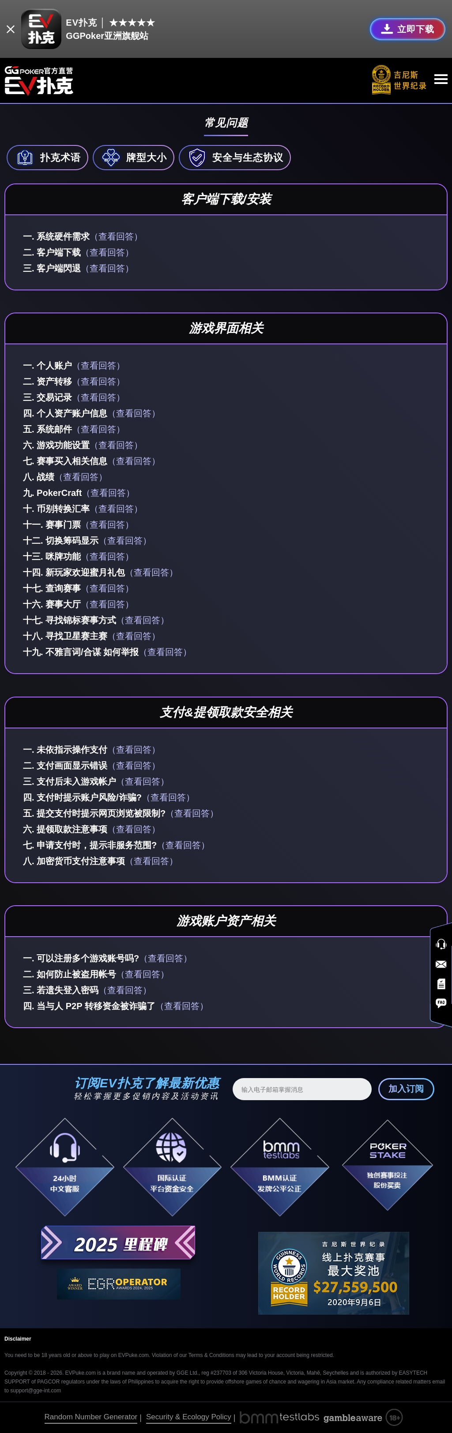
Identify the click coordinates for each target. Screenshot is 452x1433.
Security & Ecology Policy (188, 1417)
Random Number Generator (91, 1417)
